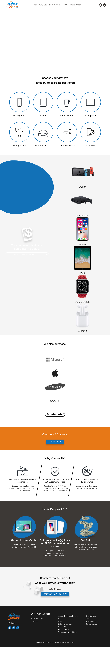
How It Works (55, 5)
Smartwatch (91, 621)
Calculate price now (55, 594)
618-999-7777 (37, 618)
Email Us (34, 621)
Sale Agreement (65, 624)
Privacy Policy (64, 629)
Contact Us (55, 442)
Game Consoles (92, 624)
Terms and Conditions (67, 632)
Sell (35, 5)
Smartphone (91, 616)
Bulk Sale (62, 627)
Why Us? (43, 5)
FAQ (66, 5)
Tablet (88, 619)
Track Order (75, 5)
